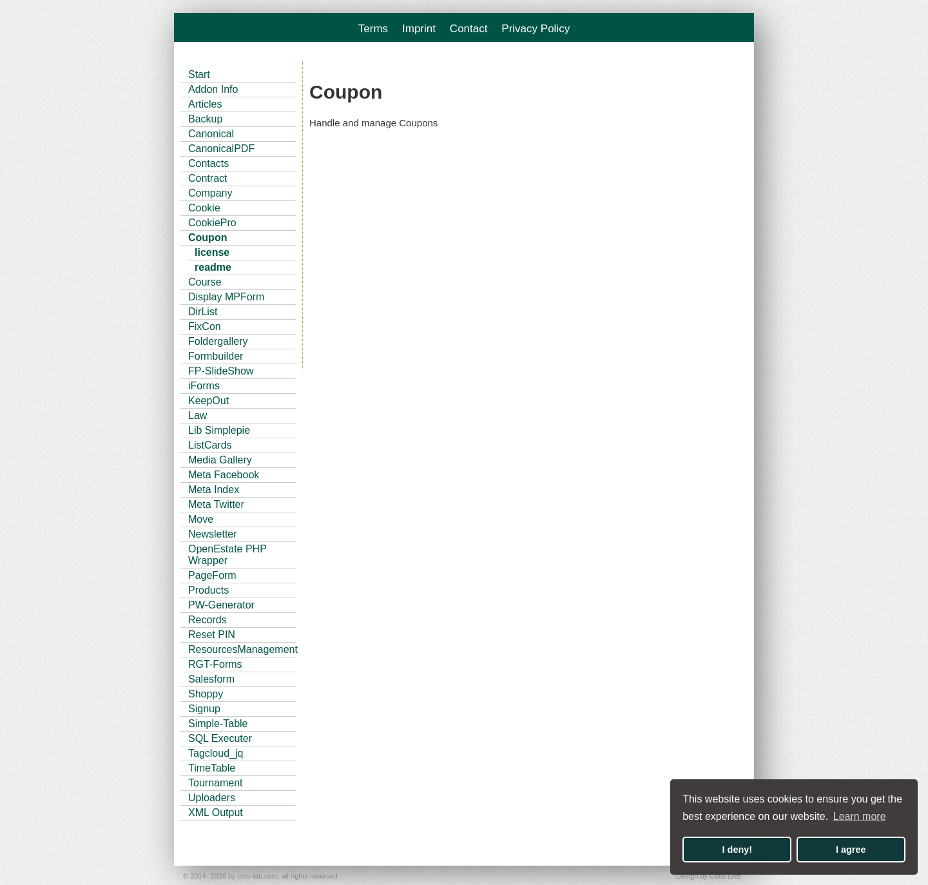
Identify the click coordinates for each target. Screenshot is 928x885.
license (212, 252)
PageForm (212, 575)
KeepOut (208, 400)
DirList (202, 311)
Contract (207, 178)
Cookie (204, 207)
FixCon (204, 326)
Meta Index (213, 489)
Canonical (211, 133)
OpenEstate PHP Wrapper (227, 554)
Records (207, 619)
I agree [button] (850, 849)
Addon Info (213, 89)
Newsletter (212, 534)
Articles (205, 104)
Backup (205, 118)
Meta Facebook (223, 474)
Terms (373, 29)
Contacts (208, 163)
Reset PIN (211, 634)
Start (199, 74)
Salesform (211, 679)
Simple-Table (217, 723)
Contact (469, 29)
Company (210, 193)
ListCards (210, 445)
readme (213, 267)
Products (208, 590)
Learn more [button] (859, 816)
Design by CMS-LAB (708, 876)
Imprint (419, 29)
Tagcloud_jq (215, 753)
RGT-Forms (215, 664)
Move (200, 519)
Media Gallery (220, 459)
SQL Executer (220, 738)
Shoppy (205, 693)
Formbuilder (215, 356)
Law (197, 415)
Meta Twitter (216, 504)
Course (205, 282)
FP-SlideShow (220, 370)
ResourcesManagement (242, 649)
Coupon (207, 237)
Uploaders (211, 797)
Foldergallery (217, 341)
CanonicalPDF (221, 148)
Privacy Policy (535, 29)
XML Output (215, 812)
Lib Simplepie (219, 430)
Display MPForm (226, 296)
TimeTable (211, 768)
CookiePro (212, 222)
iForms (204, 385)
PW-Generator (221, 604)
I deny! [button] (737, 849)
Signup (204, 708)
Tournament (215, 782)
